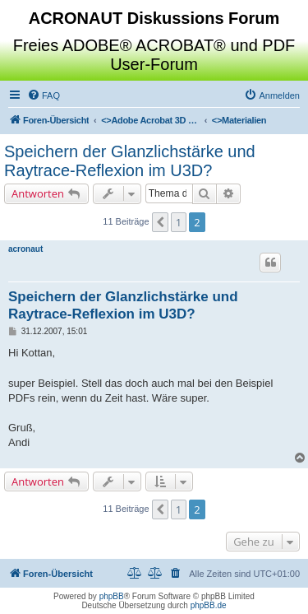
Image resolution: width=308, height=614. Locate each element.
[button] (160, 222)
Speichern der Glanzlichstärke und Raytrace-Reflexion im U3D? (129, 160)
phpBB (111, 596)
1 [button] (179, 222)
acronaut (25, 249)
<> (150, 120)
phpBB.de (209, 605)
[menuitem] (43, 95)
